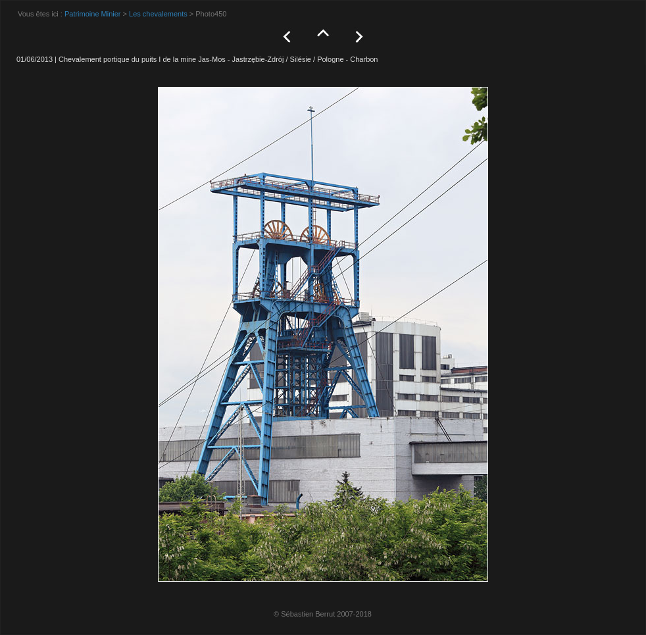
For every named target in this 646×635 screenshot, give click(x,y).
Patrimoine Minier (92, 14)
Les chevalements (158, 14)
